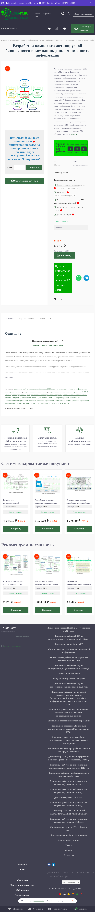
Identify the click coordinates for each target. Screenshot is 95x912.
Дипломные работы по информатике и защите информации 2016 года (36, 40)
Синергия (25, 408)
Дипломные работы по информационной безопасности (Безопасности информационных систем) (69, 712)
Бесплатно (69, 855)
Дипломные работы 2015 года (68, 797)
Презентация (61, 192)
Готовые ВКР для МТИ (69, 674)
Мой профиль (22, 890)
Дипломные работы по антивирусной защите (54, 400)
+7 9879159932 (9, 628)
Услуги (37, 14)
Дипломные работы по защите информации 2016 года (34, 389)
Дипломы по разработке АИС (68, 644)
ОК (72, 901)
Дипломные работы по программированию (69, 721)
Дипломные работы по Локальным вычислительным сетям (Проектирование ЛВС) (68, 729)
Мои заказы (22, 880)
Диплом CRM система (69, 840)
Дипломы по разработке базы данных (55, 403)
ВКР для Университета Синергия (35, 392)
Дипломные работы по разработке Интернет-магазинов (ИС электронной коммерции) (69, 740)
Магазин (22, 864)
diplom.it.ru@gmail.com (12, 646)
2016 (31, 408)
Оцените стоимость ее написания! (47, 345)
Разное (68, 845)
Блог (22, 870)
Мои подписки (22, 895)
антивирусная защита (12, 408)
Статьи (68, 850)
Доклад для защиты (64, 214)
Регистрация (86, 14)
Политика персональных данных (64, 888)
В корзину (64, 255)
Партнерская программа (23, 885)
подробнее (10, 377)
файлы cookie (39, 901)
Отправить (34, 167)
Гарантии (47, 14)
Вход (76, 14)
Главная (4, 40)
